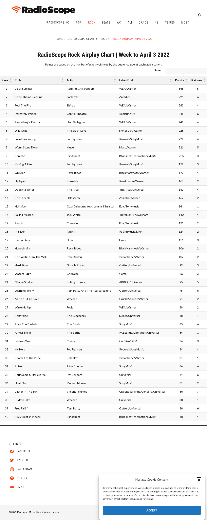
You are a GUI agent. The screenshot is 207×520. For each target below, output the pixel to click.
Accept (151, 512)
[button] (199, 481)
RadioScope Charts (82, 38)
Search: (159, 70)
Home (59, 38)
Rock (105, 38)
